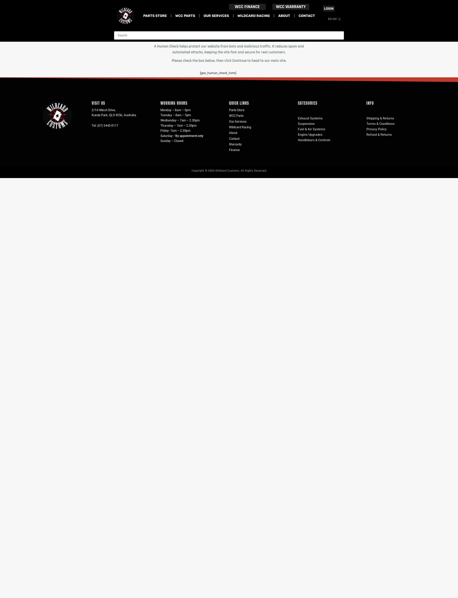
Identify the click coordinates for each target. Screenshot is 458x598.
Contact (307, 16)
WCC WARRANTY (291, 7)
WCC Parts (185, 16)
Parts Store (155, 16)
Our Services (216, 16)
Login (329, 8)
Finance (234, 150)
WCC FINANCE (247, 7)
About (284, 16)
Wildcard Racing (253, 16)
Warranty (235, 144)
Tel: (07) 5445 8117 (105, 125)
